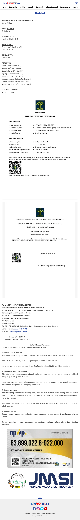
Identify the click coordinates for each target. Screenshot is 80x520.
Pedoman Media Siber (48, 513)
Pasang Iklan (36, 513)
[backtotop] (40, 499)
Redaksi (27, 513)
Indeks (22, 7)
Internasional (65, 7)
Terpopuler (13, 7)
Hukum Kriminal (51, 7)
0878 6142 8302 (20, 329)
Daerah (30, 7)
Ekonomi (39, 7)
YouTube (47, 509)
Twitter (42, 509)
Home (4, 7)
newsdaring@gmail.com (17, 332)
